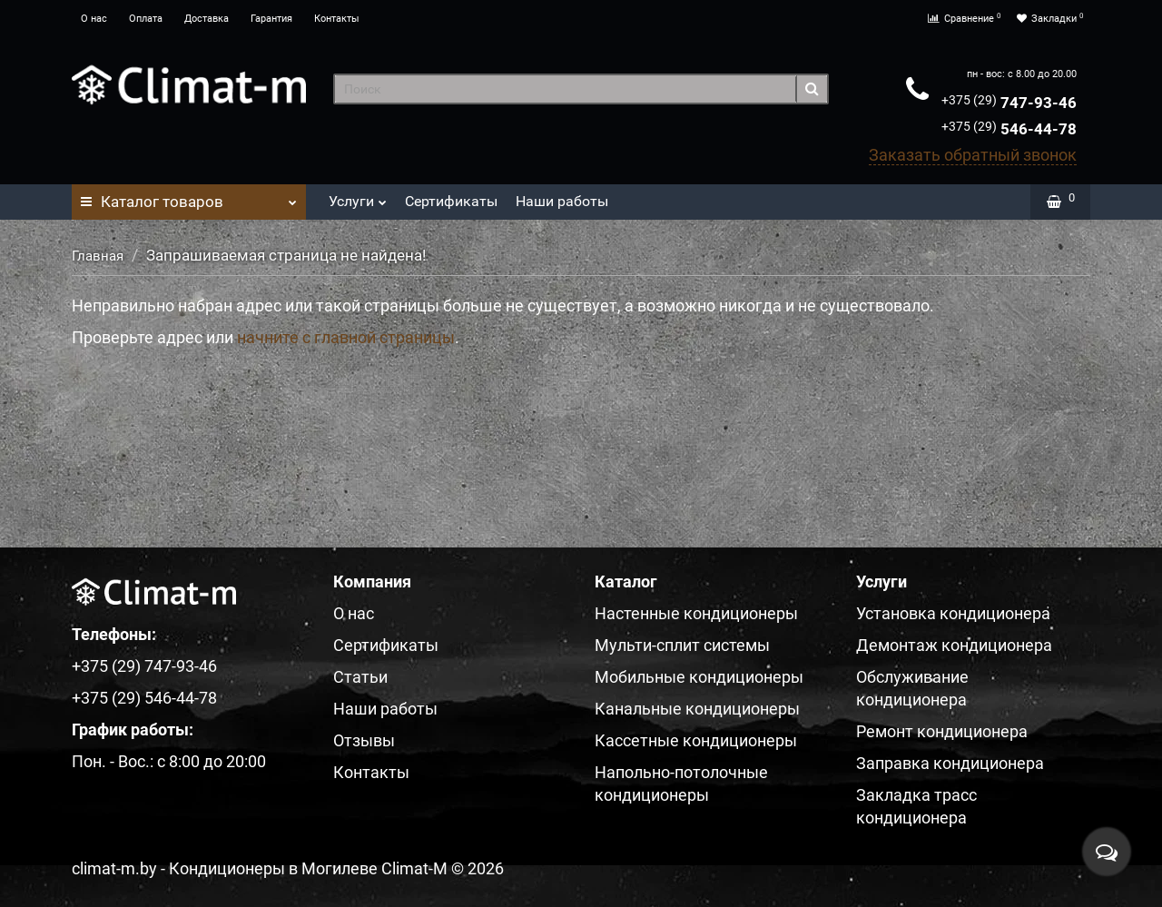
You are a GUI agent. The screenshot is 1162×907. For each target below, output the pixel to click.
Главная (97, 256)
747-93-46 (1009, 103)
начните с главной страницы (346, 337)
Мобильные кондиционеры (699, 676)
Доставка (206, 19)
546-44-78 (1009, 129)
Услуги (358, 196)
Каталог (189, 197)
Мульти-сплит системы (682, 645)
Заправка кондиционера (950, 763)
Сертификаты (451, 201)
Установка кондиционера (953, 613)
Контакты (336, 19)
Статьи (360, 676)
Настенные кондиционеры (696, 613)
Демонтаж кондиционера (954, 645)
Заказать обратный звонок (973, 154)
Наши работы (562, 201)
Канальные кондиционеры (697, 708)
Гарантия (271, 19)
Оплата (145, 19)
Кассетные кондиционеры (696, 740)
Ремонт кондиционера (942, 731)
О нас (94, 19)
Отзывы (364, 740)
